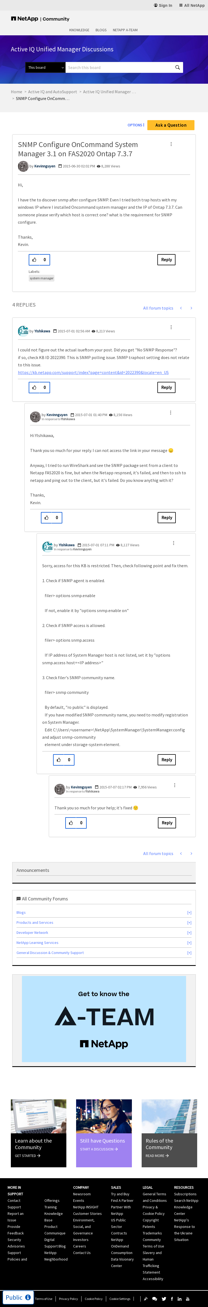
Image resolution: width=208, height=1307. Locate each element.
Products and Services (35, 922)
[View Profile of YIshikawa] (42, 331)
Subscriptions (185, 1193)
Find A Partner (122, 1200)
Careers (79, 1246)
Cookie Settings (119, 1299)
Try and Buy (120, 1193)
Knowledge (79, 29)
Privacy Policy (68, 1299)
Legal (147, 1187)
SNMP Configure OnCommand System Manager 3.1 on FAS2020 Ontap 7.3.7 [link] (43, 98)
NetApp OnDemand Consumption (121, 1246)
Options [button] (135, 125)
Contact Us (82, 1252)
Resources (184, 1187)
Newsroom (82, 1193)
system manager (41, 278)
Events (78, 1200)
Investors (81, 1239)
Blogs (101, 29)
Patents (149, 1226)
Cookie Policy (94, 1299)
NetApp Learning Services (37, 942)
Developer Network (32, 932)
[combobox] (124, 67)
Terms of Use (43, 1299)
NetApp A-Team (125, 29)
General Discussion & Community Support (50, 952)
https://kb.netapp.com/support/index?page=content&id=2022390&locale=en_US (93, 372)
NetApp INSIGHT (86, 1207)
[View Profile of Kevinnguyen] (44, 166)
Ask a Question (171, 125)
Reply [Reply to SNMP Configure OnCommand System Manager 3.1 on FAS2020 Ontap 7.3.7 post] (166, 259)
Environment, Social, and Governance (84, 1227)
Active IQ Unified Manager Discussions (110, 91)
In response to (58, 419)
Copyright (151, 1220)
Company (81, 1187)
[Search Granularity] (45, 67)
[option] (104, 1019)
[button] (171, 144)
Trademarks (152, 1233)
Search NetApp (186, 1200)
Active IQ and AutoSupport (52, 91)
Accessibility (153, 1278)
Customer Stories (87, 1213)
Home (16, 91)
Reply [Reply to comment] (166, 387)
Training (50, 1207)
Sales (116, 1187)
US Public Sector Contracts (119, 1227)
